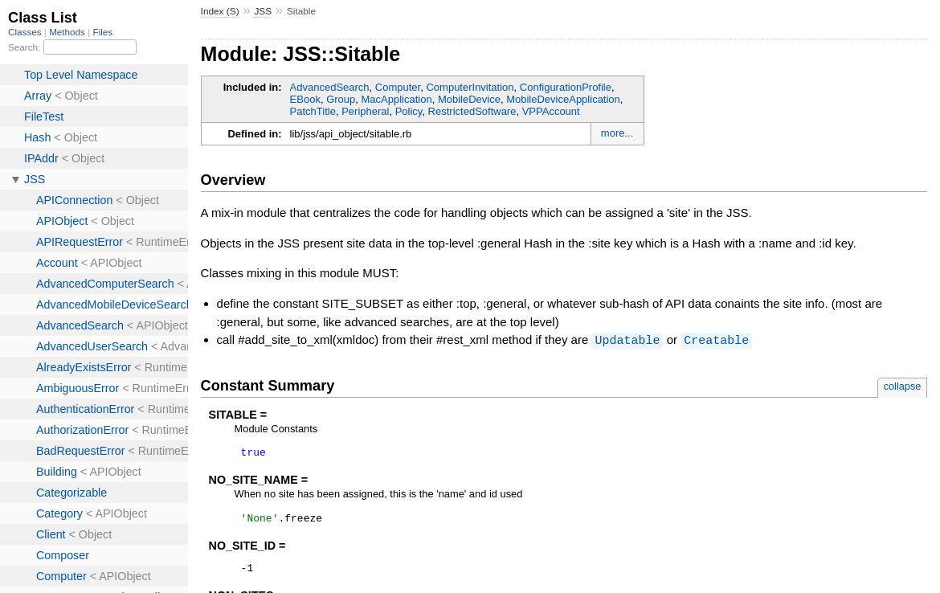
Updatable (627, 340)
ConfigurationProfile (565, 87)
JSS (263, 11)
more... (617, 133)
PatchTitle (313, 111)
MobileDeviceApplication (563, 99)
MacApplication (397, 99)
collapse (903, 385)
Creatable (716, 340)
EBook (305, 99)
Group (340, 99)
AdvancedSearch (330, 87)
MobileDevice (469, 99)
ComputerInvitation (469, 87)
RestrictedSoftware (472, 111)
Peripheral (365, 111)
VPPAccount (551, 111)
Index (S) (220, 11)
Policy (409, 111)
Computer (397, 87)
